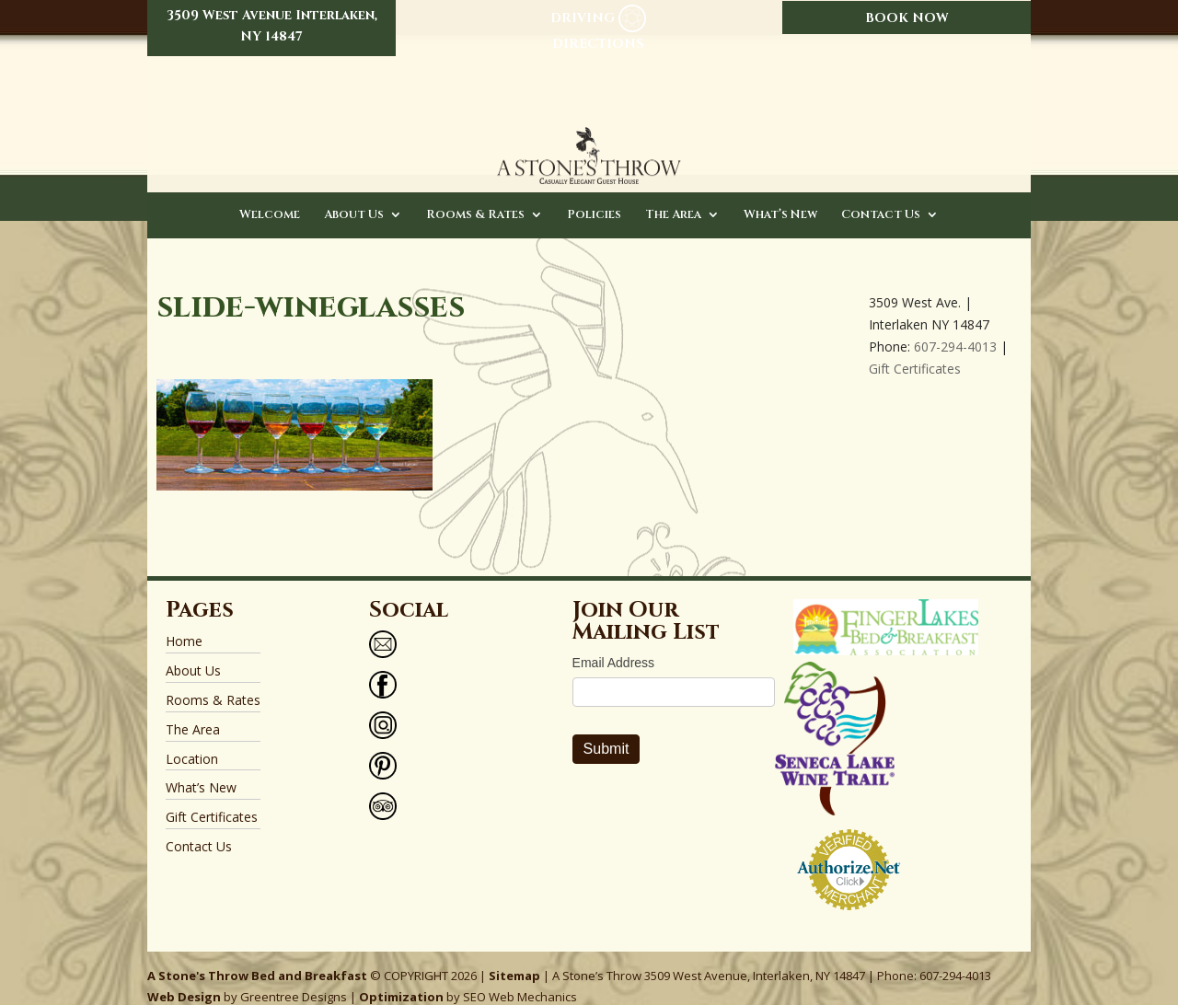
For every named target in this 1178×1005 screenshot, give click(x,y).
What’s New (780, 198)
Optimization (401, 979)
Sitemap (514, 957)
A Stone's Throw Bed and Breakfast (257, 957)
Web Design (184, 979)
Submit (606, 731)
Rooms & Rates (475, 198)
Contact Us (880, 198)
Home (184, 623)
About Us (354, 198)
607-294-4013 (955, 329)
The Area (673, 198)
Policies (594, 198)
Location (192, 740)
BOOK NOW (907, 18)
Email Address (613, 645)
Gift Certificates (915, 350)
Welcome (269, 198)
